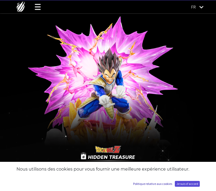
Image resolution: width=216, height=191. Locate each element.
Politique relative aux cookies (152, 184)
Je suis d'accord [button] (187, 184)
